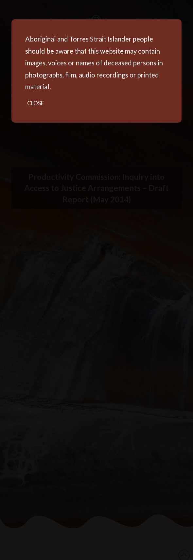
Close (35, 103)
